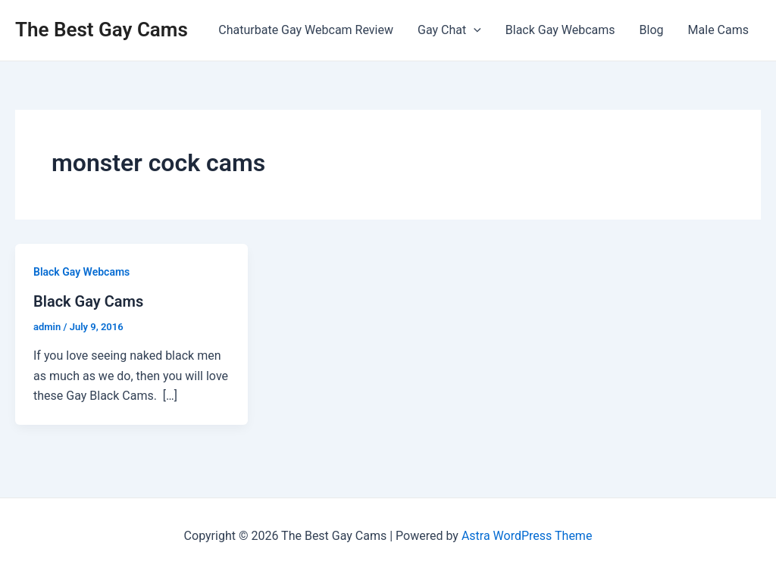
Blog (652, 30)
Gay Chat (449, 30)
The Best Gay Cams (101, 29)
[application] (473, 30)
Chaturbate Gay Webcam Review (305, 30)
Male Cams (718, 30)
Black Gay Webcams (560, 30)
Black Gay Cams (88, 301)
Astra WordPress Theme (527, 536)
